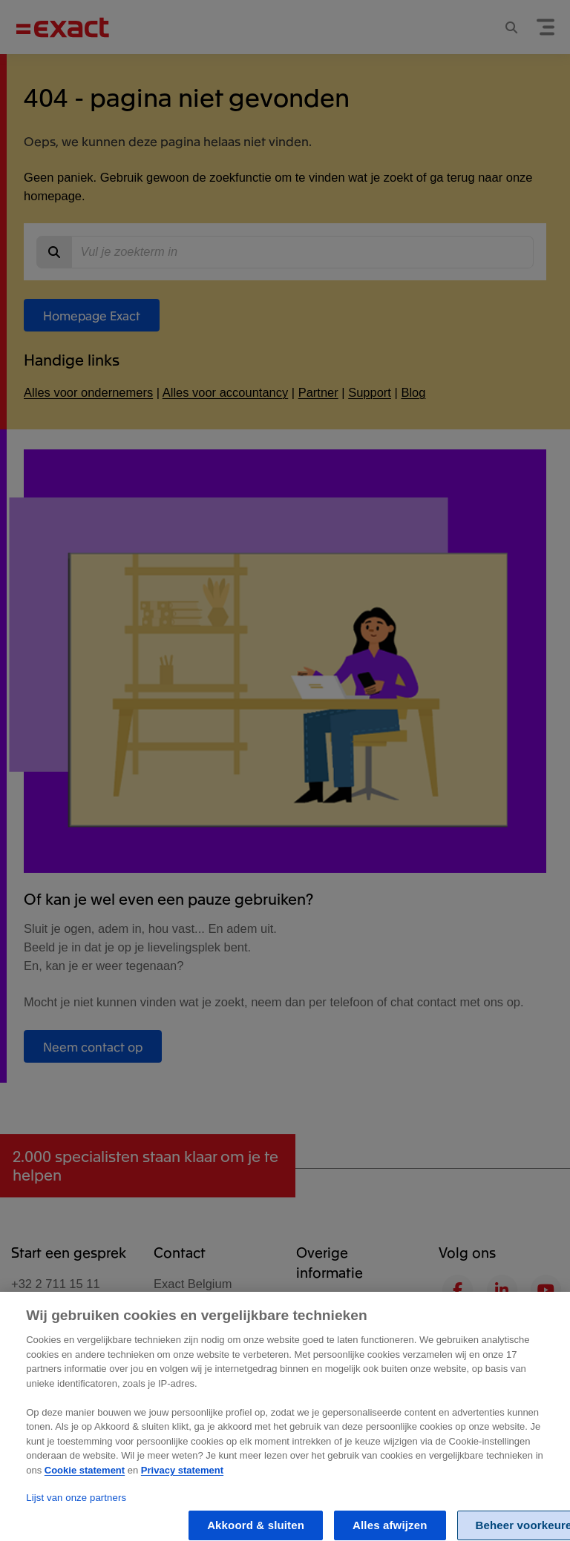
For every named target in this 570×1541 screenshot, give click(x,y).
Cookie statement (85, 1478)
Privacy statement (182, 1478)
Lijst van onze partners (76, 1505)
